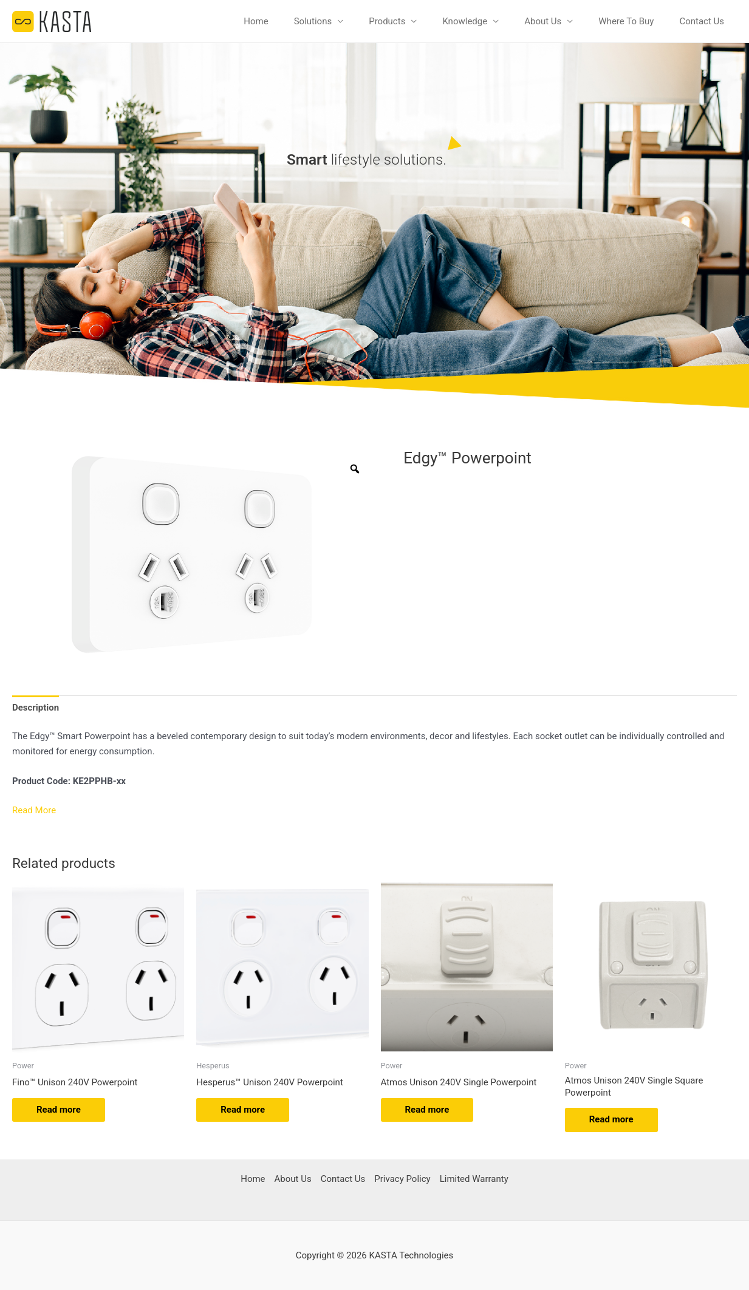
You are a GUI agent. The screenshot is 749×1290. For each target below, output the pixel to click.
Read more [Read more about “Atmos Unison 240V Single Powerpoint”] (427, 1109)
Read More (34, 810)
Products (387, 21)
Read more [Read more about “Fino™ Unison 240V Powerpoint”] (58, 1109)
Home (256, 21)
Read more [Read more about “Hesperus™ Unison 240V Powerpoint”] (243, 1109)
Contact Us (701, 21)
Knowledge (464, 21)
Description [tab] (35, 706)
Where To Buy (626, 21)
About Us (542, 21)
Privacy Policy (402, 1178)
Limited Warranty (474, 1178)
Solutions (313, 21)
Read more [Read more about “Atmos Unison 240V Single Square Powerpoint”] (611, 1119)
